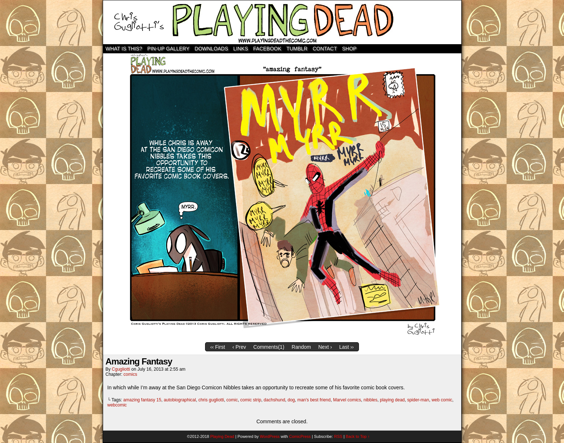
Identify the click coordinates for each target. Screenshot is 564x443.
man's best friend (313, 399)
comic (232, 399)
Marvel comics (347, 399)
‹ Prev (239, 347)
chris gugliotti (211, 399)
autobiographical (180, 399)
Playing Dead (282, 22)
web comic (442, 399)
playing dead (392, 399)
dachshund (274, 399)
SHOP (349, 48)
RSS (338, 436)
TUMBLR (297, 48)
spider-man (418, 399)
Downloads (211, 48)
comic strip (250, 399)
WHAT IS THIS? (124, 48)
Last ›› (346, 347)
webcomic (117, 405)
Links (240, 48)
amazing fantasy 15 (142, 399)
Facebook (267, 48)
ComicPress (300, 436)
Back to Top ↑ (358, 436)
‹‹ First (217, 347)
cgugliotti (121, 369)
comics (130, 374)
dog (291, 399)
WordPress (270, 436)
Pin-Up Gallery (168, 48)
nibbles (371, 399)
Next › (325, 347)
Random (301, 347)
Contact (325, 48)
